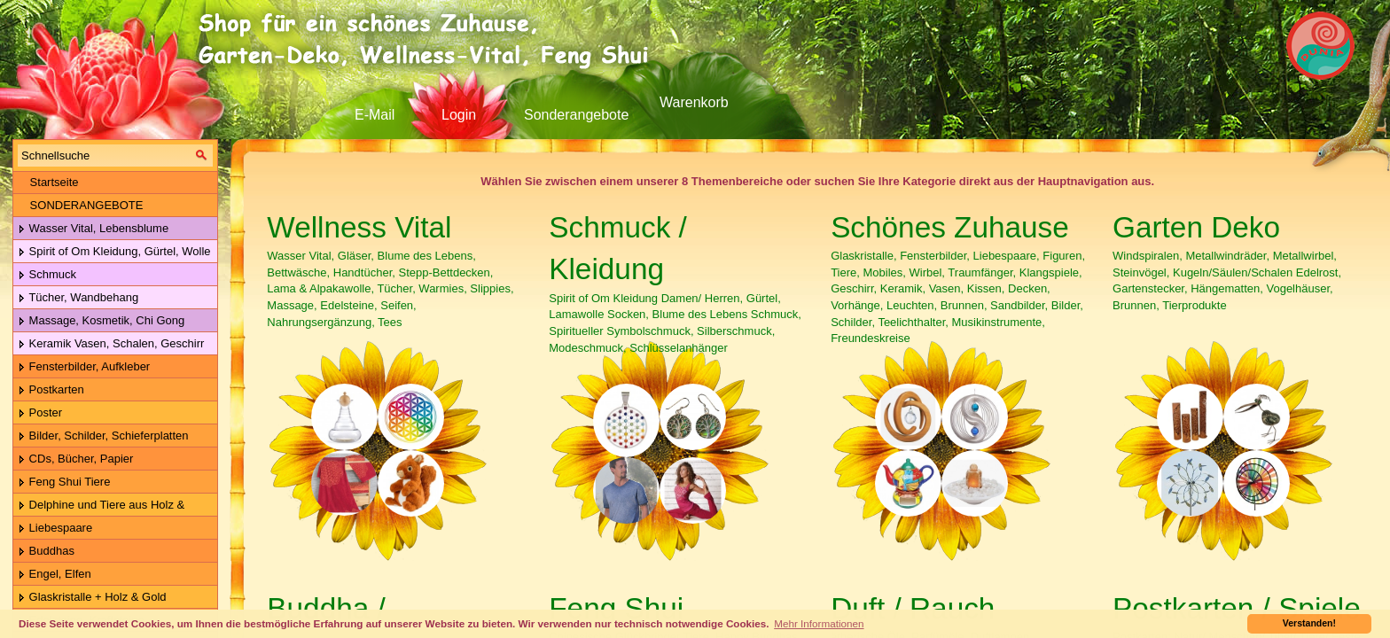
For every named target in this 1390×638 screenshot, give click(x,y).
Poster (40, 413)
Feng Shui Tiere (64, 482)
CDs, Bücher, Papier (75, 459)
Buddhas (46, 552)
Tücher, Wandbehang (78, 298)
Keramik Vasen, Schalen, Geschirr (111, 344)
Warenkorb (694, 102)
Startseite (48, 182)
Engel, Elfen (54, 575)
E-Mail (374, 114)
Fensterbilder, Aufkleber (84, 367)
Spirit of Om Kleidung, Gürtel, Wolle (114, 252)
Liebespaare (55, 528)
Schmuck (47, 275)
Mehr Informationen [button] (818, 623)
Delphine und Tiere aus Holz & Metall (98, 505)
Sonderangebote (576, 114)
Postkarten (51, 390)
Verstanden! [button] (1309, 623)
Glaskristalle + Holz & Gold (92, 598)
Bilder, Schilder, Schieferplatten (103, 436)
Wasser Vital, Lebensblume (93, 229)
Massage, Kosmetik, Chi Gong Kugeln (98, 321)
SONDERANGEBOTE (80, 205)
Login (458, 114)
